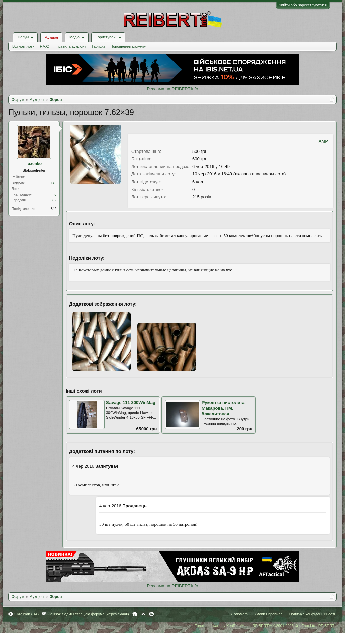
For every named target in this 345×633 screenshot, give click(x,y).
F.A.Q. (45, 46)
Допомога (239, 614)
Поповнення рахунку (128, 46)
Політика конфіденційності (312, 614)
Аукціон (51, 37)
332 (53, 200)
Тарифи (98, 46)
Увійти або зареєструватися (303, 5)
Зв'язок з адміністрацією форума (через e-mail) (88, 614)
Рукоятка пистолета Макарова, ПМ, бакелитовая (223, 408)
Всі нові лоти (23, 46)
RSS (151, 614)
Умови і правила (268, 614)
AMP (323, 141)
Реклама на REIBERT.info (172, 88)
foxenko (34, 163)
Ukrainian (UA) (26, 614)
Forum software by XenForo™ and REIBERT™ (265, 626)
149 (53, 183)
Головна (134, 614)
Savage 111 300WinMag (130, 402)
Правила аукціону (71, 46)
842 (53, 209)
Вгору (143, 614)
